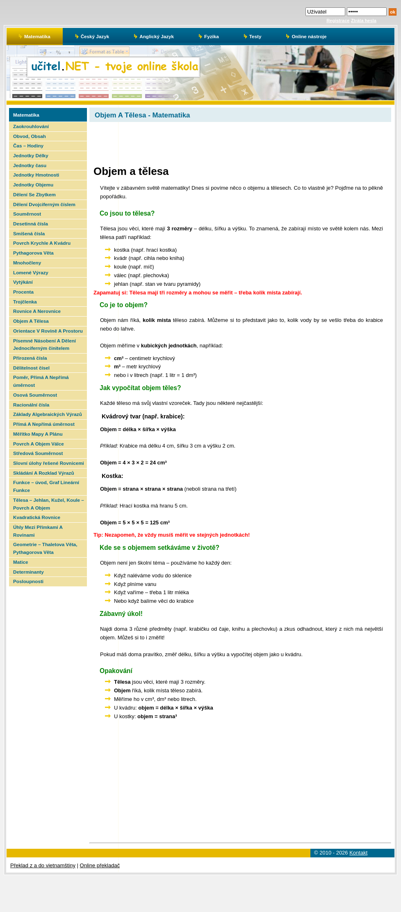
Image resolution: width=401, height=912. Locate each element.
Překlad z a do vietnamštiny (42, 865)
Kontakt (358, 853)
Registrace (337, 20)
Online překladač (100, 865)
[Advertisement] (47, 709)
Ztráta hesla (363, 20)
